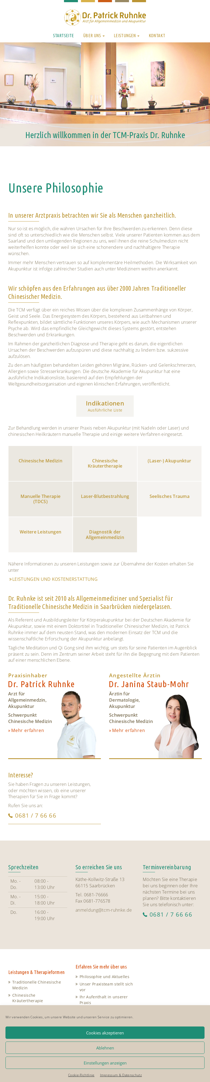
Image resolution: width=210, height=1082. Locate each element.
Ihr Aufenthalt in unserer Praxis (104, 999)
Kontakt (157, 35)
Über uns (94, 35)
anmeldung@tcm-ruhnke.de (103, 910)
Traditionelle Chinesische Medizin (36, 984)
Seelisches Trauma (169, 496)
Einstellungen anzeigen (105, 1063)
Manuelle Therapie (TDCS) (40, 498)
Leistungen (126, 35)
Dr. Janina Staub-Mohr (149, 684)
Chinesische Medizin (40, 461)
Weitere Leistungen (41, 532)
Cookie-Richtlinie (81, 1075)
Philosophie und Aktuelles (104, 976)
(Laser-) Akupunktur (169, 461)
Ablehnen (105, 1048)
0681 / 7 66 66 (35, 815)
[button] (8, 94)
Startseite (63, 35)
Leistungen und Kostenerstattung (55, 579)
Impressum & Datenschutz (121, 1075)
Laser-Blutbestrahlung (105, 496)
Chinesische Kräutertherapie (105, 463)
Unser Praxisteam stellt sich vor (106, 986)
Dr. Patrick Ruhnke (41, 684)
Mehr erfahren (27, 730)
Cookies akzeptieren (105, 1033)
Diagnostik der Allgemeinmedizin (105, 534)
